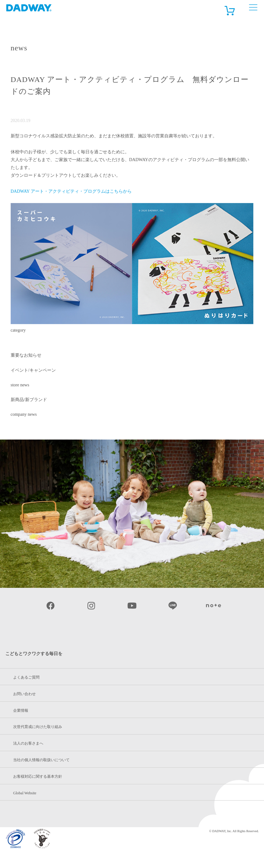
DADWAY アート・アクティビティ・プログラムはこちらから (71, 191)
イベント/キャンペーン (33, 370)
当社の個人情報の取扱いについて (41, 760)
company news (24, 414)
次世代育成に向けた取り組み (37, 727)
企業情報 (20, 710)
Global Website (24, 793)
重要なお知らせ (26, 355)
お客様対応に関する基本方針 (37, 776)
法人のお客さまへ (28, 743)
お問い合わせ (24, 694)
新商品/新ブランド (29, 399)
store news (20, 385)
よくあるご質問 (26, 677)
